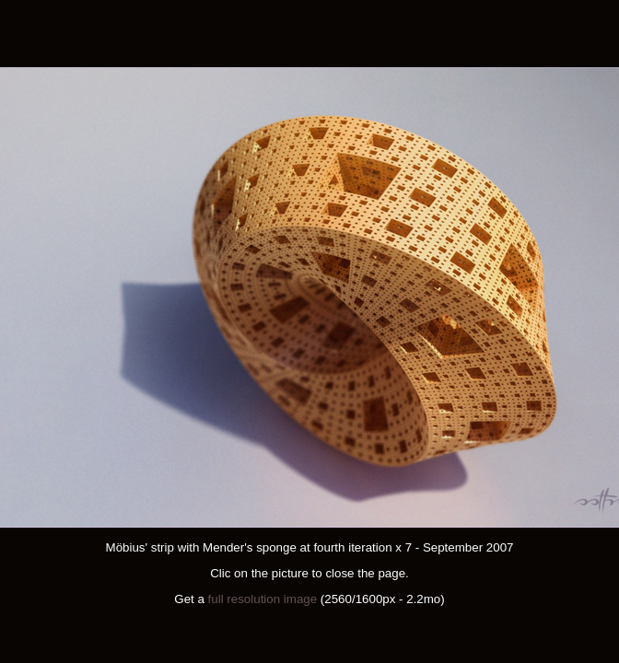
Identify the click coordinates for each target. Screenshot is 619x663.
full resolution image (263, 599)
